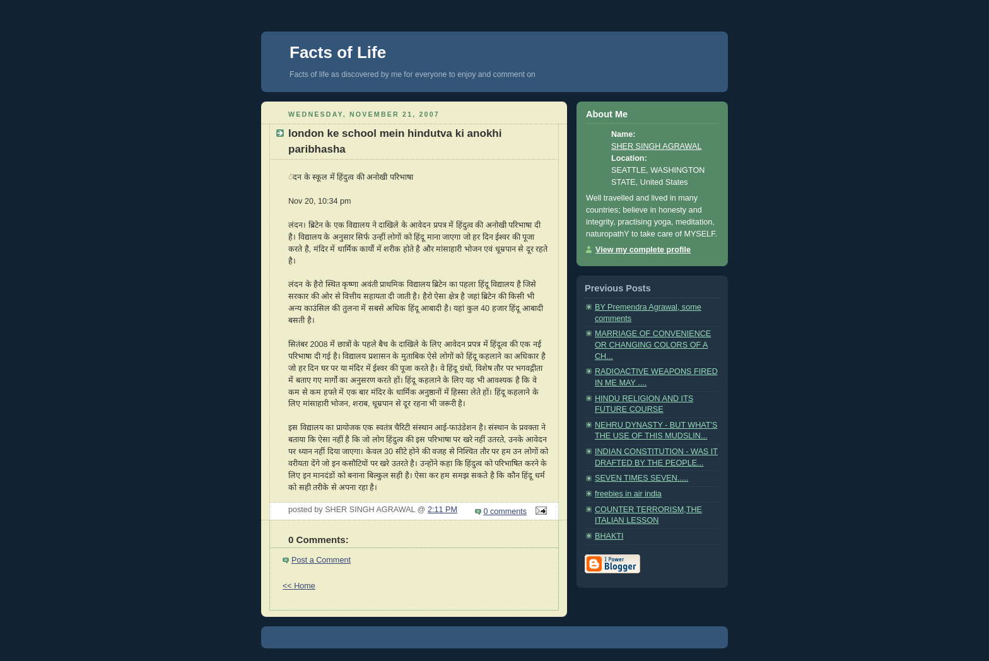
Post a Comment (321, 560)
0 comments (505, 511)
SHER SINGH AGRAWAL (656, 146)
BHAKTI (609, 536)
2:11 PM (442, 509)
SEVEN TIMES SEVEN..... (641, 478)
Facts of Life (338, 52)
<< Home (299, 586)
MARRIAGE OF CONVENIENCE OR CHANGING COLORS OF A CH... (653, 344)
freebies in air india (628, 493)
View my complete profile (643, 249)
